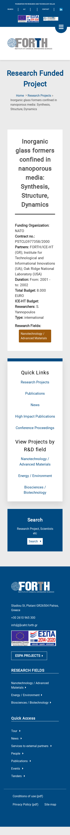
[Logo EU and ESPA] (28, 19)
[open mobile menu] (61, 27)
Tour (16, 732)
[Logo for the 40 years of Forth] (51, 18)
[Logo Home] (35, 43)
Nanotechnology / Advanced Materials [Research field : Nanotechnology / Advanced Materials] (34, 336)
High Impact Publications (35, 416)
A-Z (24, 9)
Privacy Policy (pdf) (25, 805)
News (35, 405)
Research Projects (39, 95)
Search (35, 541)
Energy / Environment (35, 476)
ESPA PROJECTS (29, 656)
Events (17, 769)
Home (20, 95)
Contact (45, 9)
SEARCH (10, 9)
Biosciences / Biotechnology (31, 703)
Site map (50, 805)
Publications (35, 393)
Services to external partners (31, 747)
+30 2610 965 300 (23, 617)
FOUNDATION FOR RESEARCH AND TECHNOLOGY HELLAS (35, 4)
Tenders (18, 777)
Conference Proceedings (35, 428)
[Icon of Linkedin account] (61, 9)
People (17, 754)
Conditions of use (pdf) (28, 797)
